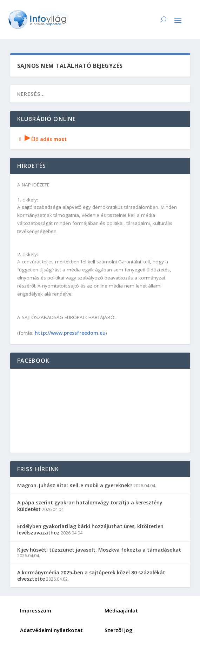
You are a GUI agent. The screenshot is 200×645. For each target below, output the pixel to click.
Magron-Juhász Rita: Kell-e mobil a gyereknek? (74, 485)
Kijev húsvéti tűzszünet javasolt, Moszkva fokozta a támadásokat (99, 549)
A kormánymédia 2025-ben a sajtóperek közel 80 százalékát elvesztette (91, 575)
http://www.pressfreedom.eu (70, 332)
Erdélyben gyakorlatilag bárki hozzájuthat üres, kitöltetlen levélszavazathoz (90, 529)
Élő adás (42, 139)
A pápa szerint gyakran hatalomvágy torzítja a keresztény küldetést (89, 505)
